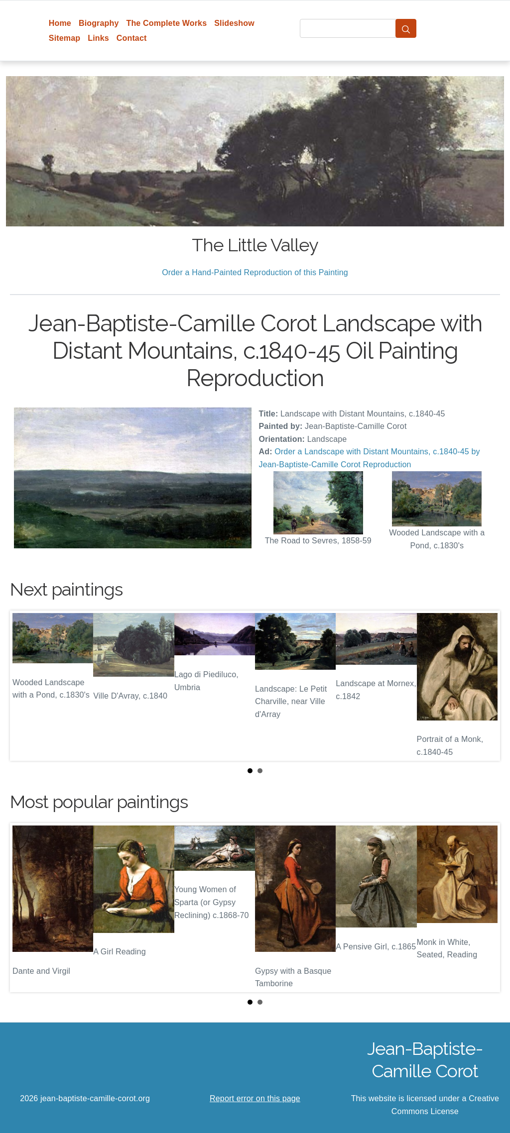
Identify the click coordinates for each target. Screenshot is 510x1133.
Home (60, 23)
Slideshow (234, 23)
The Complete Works (166, 23)
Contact (132, 38)
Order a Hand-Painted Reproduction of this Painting (255, 272)
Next (485, 686)
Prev (25, 686)
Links (98, 38)
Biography (99, 23)
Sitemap (64, 38)
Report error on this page (255, 1098)
